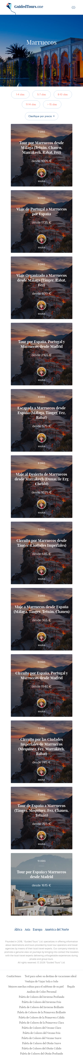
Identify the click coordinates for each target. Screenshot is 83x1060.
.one (24, 8)
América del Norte (57, 929)
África (18, 929)
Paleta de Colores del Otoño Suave (41, 1043)
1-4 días (20, 94)
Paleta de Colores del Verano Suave (41, 1038)
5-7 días (41, 94)
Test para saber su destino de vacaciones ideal (50, 976)
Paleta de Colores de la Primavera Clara (41, 1023)
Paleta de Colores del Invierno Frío (41, 1002)
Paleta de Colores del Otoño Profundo (41, 1053)
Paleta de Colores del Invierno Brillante (41, 1007)
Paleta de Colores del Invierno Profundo (41, 997)
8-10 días (63, 94)
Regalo (71, 986)
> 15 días (52, 104)
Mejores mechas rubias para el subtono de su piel (36, 986)
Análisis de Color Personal (41, 992)
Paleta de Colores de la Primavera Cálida (41, 1017)
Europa (37, 929)
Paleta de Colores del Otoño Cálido (41, 1048)
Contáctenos (14, 976)
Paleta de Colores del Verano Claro (41, 1028)
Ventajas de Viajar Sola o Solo (41, 981)
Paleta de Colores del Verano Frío (41, 1033)
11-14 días (31, 104)
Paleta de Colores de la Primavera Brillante (41, 1012)
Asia (27, 929)
